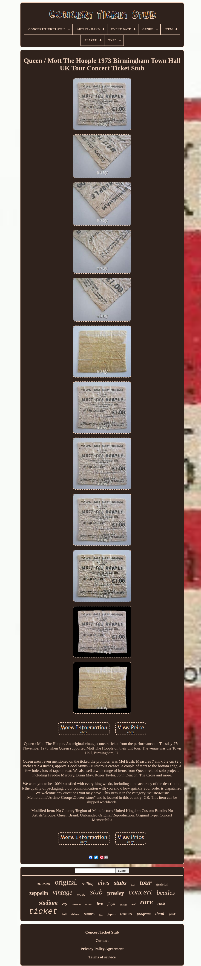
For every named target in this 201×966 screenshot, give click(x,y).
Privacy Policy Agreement (102, 949)
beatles (166, 892)
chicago (123, 904)
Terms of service (102, 957)
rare (146, 901)
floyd (111, 903)
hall (133, 885)
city (64, 904)
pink (172, 914)
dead (159, 913)
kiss (101, 915)
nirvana (76, 904)
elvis (103, 882)
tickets (75, 914)
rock (161, 903)
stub (96, 892)
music (81, 894)
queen (126, 913)
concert (140, 892)
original (66, 882)
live (100, 903)
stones (89, 913)
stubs (120, 882)
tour (146, 882)
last (133, 904)
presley (115, 893)
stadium (48, 903)
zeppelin (38, 893)
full (64, 914)
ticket (43, 911)
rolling (87, 883)
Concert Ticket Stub (102, 932)
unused (43, 883)
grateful (162, 884)
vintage (62, 892)
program (144, 914)
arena (88, 904)
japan (111, 914)
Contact (102, 940)
